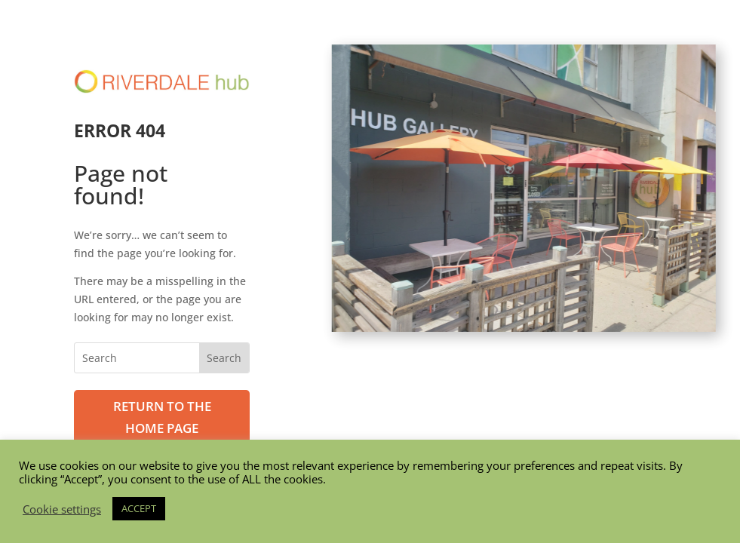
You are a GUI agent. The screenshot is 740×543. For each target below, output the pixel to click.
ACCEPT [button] (138, 508)
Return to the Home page (162, 417)
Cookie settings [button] (62, 509)
